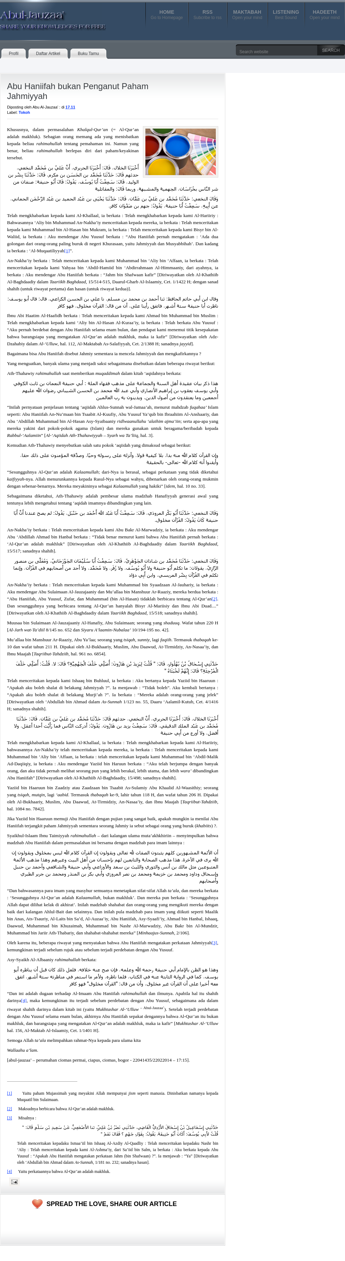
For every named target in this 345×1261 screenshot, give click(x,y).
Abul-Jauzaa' (45, 17)
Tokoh (24, 112)
